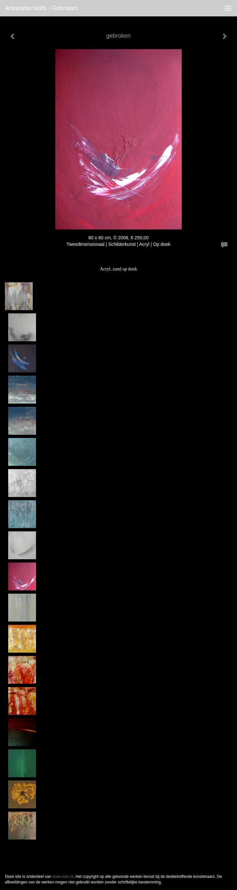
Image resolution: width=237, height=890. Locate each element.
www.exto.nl (62, 876)
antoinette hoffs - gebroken (41, 8)
